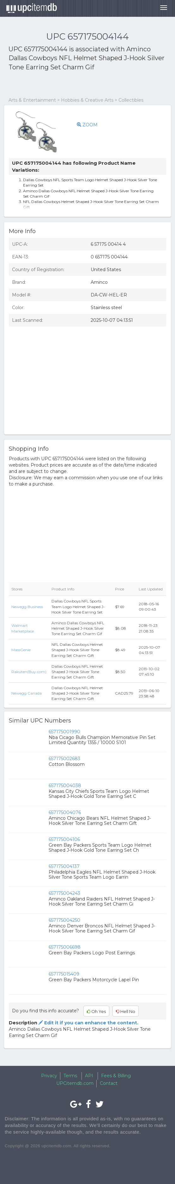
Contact (109, 1083)
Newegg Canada (26, 693)
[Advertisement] (82, 84)
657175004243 (64, 893)
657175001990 (64, 732)
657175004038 (65, 785)
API (89, 1076)
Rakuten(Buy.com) (28, 671)
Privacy (49, 1076)
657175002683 (64, 758)
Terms (70, 1076)
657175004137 (64, 866)
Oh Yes (96, 1011)
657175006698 (65, 947)
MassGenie (21, 649)
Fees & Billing (116, 1076)
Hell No (125, 1011)
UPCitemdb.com (75, 1083)
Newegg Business (27, 606)
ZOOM (87, 125)
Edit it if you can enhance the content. (87, 1023)
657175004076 (65, 812)
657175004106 (64, 839)
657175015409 (64, 974)
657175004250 (64, 920)
